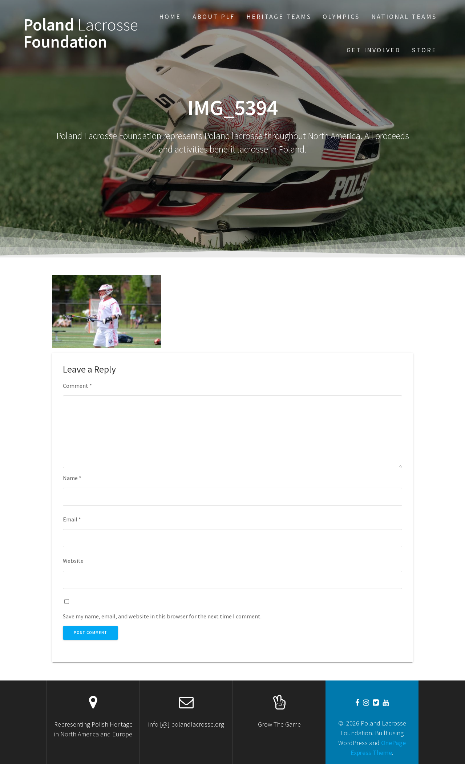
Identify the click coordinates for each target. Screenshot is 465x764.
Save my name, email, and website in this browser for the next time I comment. (162, 616)
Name (72, 477)
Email (72, 519)
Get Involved (373, 50)
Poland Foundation (80, 33)
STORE (424, 50)
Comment (77, 385)
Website (73, 560)
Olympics (341, 16)
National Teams (404, 16)
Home (170, 16)
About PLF (214, 16)
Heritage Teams (278, 16)
